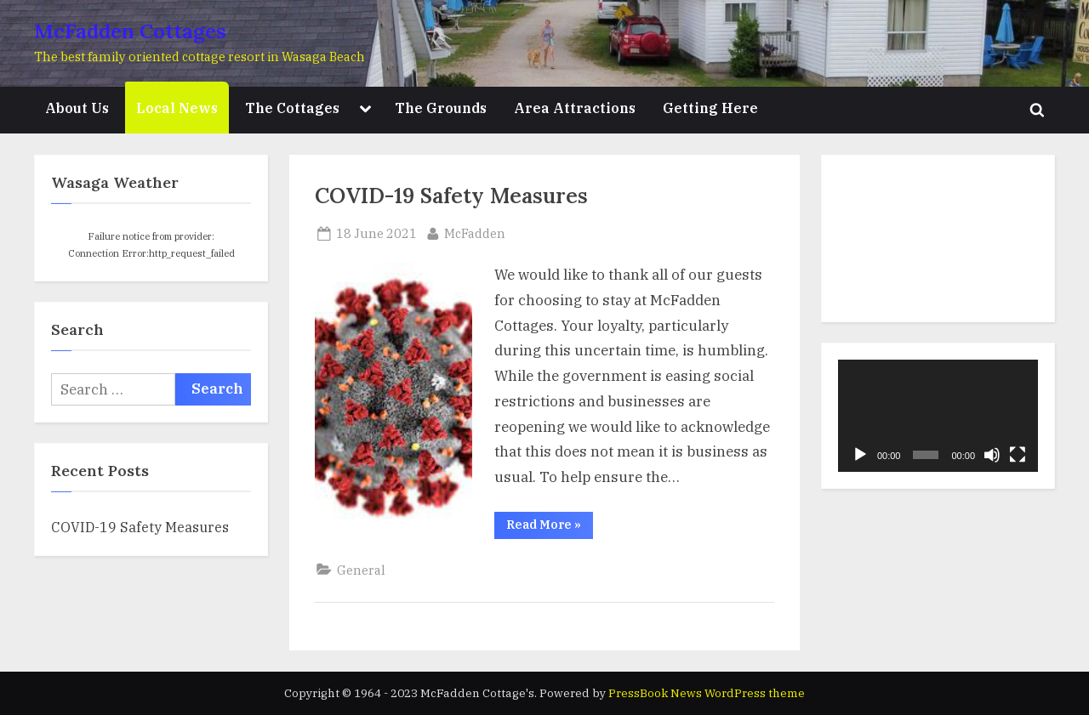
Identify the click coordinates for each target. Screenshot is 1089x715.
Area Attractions (575, 107)
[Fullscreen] (1017, 454)
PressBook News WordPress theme (706, 693)
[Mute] (992, 454)
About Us (77, 107)
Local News (177, 107)
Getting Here (710, 107)
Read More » (549, 527)
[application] (938, 416)
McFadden (474, 232)
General (361, 570)
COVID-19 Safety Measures (451, 195)
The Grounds (441, 107)
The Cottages (292, 107)
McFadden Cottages (130, 31)
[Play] (860, 454)
